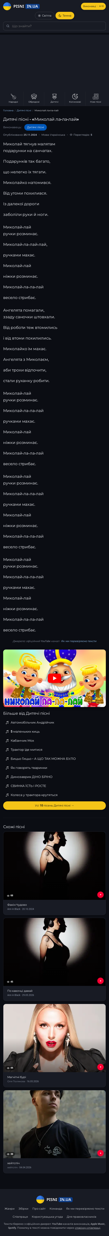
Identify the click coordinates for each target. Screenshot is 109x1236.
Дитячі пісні (24, 110)
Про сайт (39, 1208)
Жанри (10, 1208)
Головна (8, 110)
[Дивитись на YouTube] (54, 678)
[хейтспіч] (54, 1131)
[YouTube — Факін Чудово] (100, 895)
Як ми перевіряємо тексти (78, 641)
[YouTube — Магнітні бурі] (100, 1067)
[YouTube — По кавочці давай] (100, 981)
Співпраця (20, 1216)
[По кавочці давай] (54, 959)
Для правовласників (81, 1216)
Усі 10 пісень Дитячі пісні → (54, 805)
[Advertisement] (54, 62)
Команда (56, 1208)
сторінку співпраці (87, 1227)
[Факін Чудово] (54, 873)
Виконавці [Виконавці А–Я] (93, 6)
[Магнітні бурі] (54, 1045)
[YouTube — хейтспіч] (100, 1153)
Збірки (23, 1208)
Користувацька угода (47, 1216)
